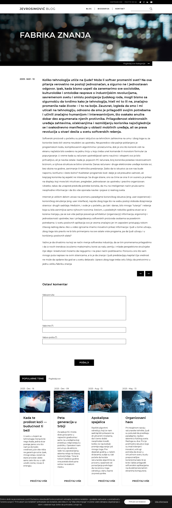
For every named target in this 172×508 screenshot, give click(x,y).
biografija (103, 9)
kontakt (120, 9)
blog (37, 9)
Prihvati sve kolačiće (137, 502)
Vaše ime (47, 326)
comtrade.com (116, 2)
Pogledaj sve (54, 379)
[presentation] (58, 352)
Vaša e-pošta (49, 337)
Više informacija (161, 502)
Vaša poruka (48, 295)
